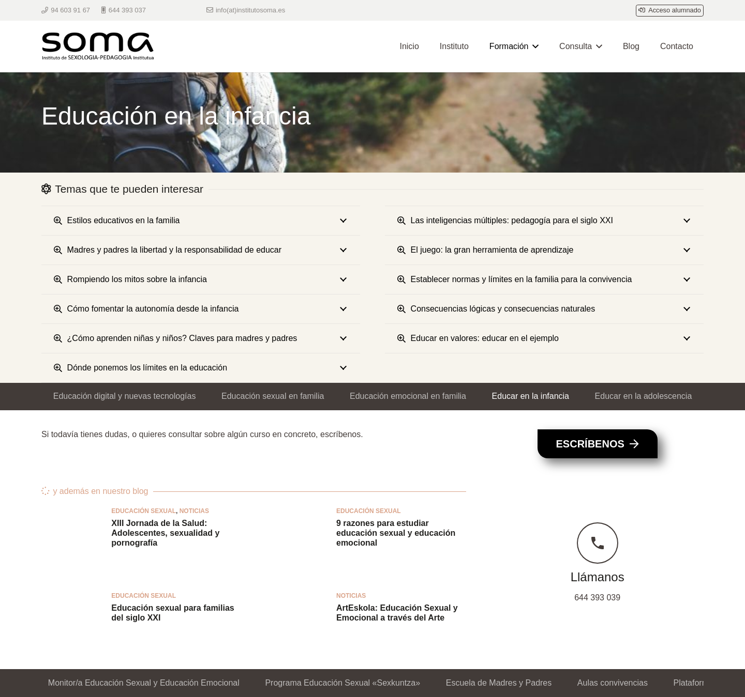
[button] (533, 46)
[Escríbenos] (598, 443)
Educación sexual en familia (272, 396)
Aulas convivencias (612, 682)
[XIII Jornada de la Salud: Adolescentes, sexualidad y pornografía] (71, 538)
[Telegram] (166, 10)
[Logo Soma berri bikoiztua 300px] (101, 46)
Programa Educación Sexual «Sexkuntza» (342, 682)
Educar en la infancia (530, 396)
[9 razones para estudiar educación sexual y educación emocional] (296, 538)
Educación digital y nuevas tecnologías (124, 396)
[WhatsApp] (185, 10)
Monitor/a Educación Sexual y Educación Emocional (144, 682)
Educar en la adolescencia (643, 396)
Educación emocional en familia (408, 396)
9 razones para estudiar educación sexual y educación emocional (395, 533)
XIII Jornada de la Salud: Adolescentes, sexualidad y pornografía (165, 533)
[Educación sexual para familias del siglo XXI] (71, 623)
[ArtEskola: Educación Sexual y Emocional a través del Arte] (296, 623)
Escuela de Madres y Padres (499, 682)
